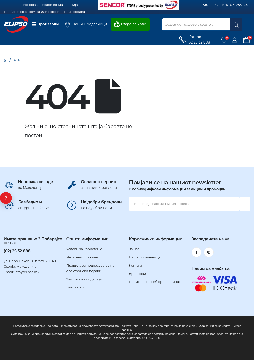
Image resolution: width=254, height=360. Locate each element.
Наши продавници (145, 257)
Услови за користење (84, 249)
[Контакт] (194, 40)
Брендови (137, 274)
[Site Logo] (16, 24)
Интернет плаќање (82, 257)
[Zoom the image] (138, 2)
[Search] (236, 24)
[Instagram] (209, 252)
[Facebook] (196, 252)
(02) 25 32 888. (151, 338)
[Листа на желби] (224, 40)
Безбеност (75, 287)
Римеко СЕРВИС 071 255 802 (225, 5)
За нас (134, 249)
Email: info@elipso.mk (21, 272)
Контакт (135, 265)
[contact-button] (245, 204)
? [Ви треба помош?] (6, 198)
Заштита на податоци (84, 279)
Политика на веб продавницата (155, 282)
